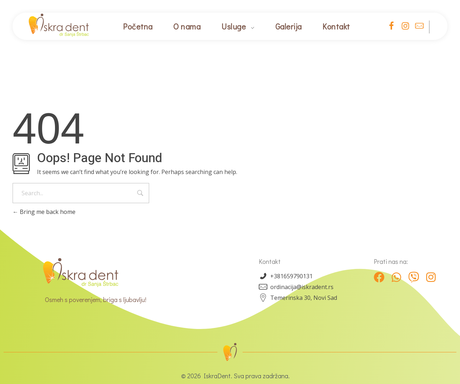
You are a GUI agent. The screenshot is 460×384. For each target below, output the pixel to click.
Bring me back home (44, 212)
